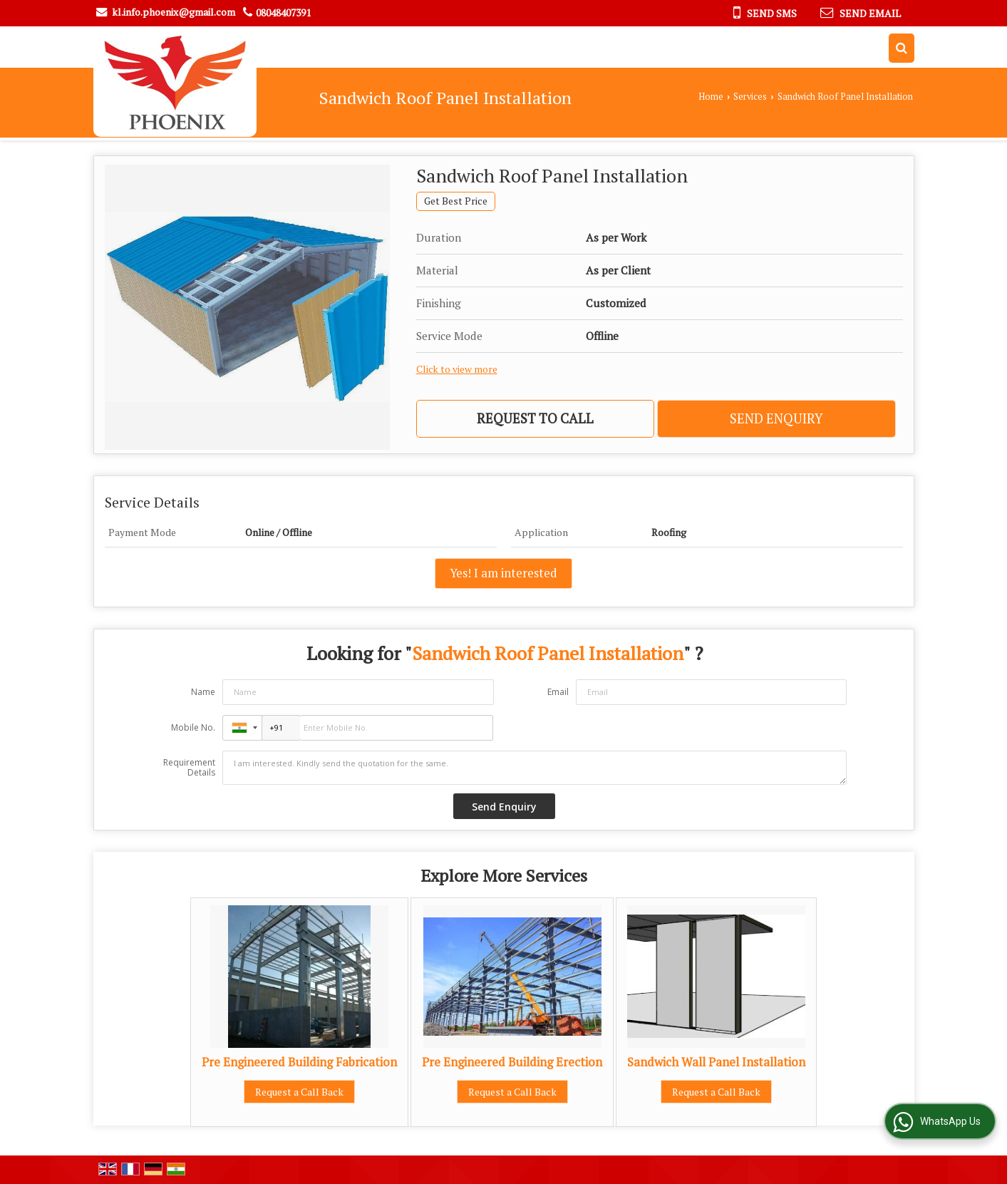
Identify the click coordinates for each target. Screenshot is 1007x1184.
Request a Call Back (299, 1091)
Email (558, 692)
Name (203, 692)
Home (710, 97)
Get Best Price (455, 201)
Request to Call (535, 418)
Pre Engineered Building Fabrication (299, 1062)
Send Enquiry (776, 418)
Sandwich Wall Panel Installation (716, 1062)
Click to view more (456, 369)
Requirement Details (189, 768)
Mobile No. (193, 727)
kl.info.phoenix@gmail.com (173, 12)
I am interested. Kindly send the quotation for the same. (534, 768)
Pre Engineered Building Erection (512, 1062)
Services (750, 97)
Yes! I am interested (503, 573)
